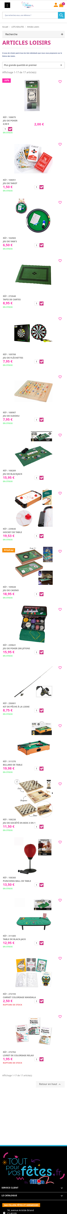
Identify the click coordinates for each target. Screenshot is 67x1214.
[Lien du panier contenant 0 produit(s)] (61, 5)
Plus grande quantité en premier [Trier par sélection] (33, 65)
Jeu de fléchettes (13, 357)
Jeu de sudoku (11, 415)
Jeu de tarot (10, 183)
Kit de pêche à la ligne (16, 706)
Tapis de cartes (12, 299)
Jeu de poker (10, 120)
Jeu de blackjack (12, 473)
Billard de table (12, 764)
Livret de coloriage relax (18, 1055)
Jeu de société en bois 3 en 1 (19, 822)
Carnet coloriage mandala (19, 997)
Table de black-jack (14, 939)
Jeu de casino (11, 590)
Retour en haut (50, 1084)
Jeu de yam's (10, 241)
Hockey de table (12, 532)
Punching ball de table (17, 880)
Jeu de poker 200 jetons (16, 648)
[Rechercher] (32, 15)
